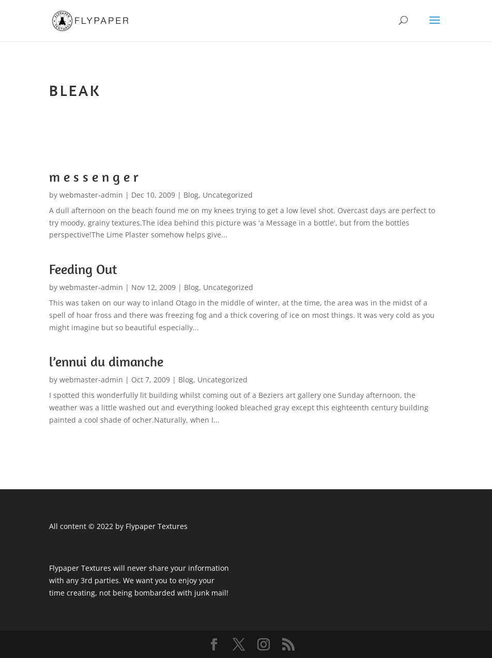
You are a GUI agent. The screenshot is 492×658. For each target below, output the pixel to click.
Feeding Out (83, 269)
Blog (190, 195)
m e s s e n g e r (94, 176)
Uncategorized (228, 195)
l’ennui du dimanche (106, 361)
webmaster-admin (91, 195)
